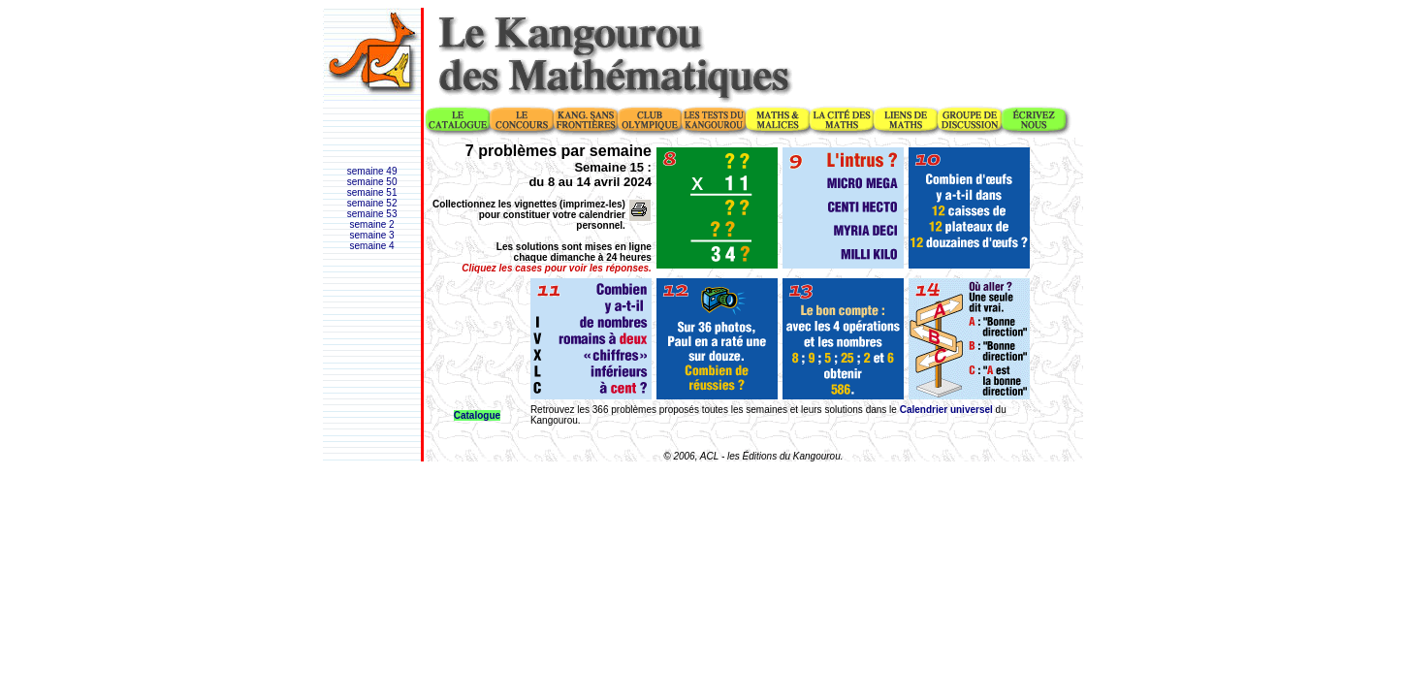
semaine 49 (372, 171)
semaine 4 (372, 245)
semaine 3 (372, 235)
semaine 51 (372, 192)
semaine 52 (372, 203)
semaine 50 (372, 181)
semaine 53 (372, 213)
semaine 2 (372, 224)
